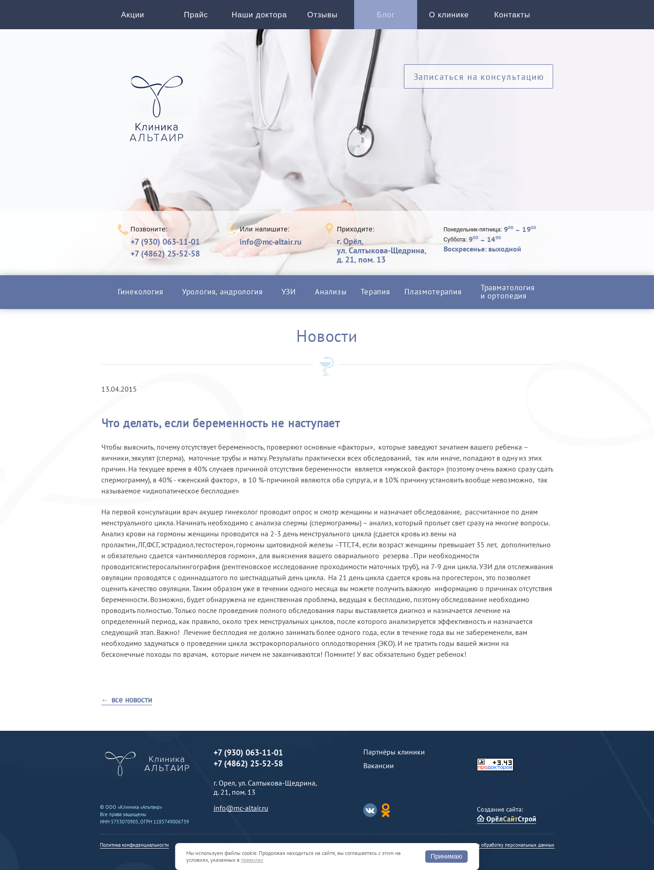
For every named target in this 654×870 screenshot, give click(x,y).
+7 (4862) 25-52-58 (165, 253)
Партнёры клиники (394, 751)
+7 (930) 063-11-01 (165, 241)
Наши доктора (259, 14)
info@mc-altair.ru (271, 241)
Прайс (196, 14)
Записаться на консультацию (478, 76)
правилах (252, 859)
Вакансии (378, 765)
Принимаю (446, 856)
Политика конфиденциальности (134, 845)
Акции (132, 14)
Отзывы (322, 14)
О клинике (449, 14)
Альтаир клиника (159, 114)
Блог (386, 14)
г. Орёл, (381, 250)
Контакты (512, 14)
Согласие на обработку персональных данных (504, 845)
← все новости (126, 700)
